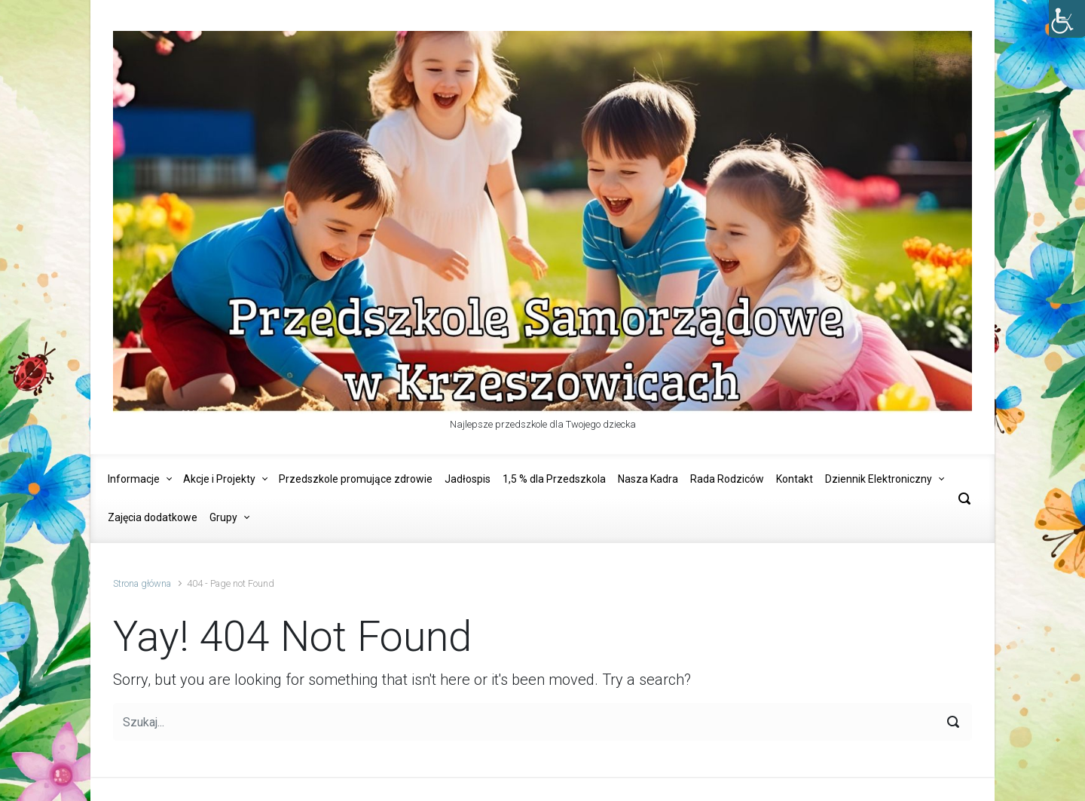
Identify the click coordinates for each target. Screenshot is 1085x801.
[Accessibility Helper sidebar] (1067, 18)
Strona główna (142, 583)
